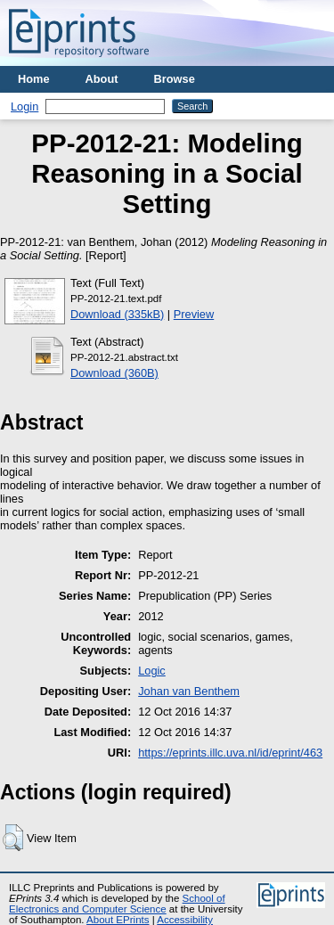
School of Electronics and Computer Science (117, 903)
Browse (174, 79)
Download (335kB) (117, 314)
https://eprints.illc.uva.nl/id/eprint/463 (230, 752)
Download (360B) (114, 373)
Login (24, 106)
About (102, 79)
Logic (152, 670)
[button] (13, 837)
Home (34, 79)
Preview (194, 314)
